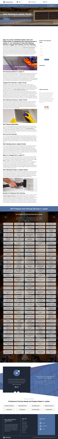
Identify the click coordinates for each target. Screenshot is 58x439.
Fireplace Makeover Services (30, 347)
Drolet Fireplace (8, 312)
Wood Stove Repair (30, 339)
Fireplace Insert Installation (8, 321)
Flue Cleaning (24, 429)
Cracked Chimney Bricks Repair (51, 279)
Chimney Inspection (25, 426)
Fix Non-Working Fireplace (18, 235)
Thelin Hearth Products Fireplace (18, 316)
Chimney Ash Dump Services (30, 250)
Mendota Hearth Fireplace (29, 308)
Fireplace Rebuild (8, 258)
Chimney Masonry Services (19, 254)
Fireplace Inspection (30, 243)
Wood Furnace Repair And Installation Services (29, 262)
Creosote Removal (35, 409)
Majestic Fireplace (40, 300)
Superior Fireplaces (8, 296)
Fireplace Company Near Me (8, 340)
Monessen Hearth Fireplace (19, 312)
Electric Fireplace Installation (18, 262)
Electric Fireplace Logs (19, 275)
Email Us (45, 2)
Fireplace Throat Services (8, 275)
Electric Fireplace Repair (40, 258)
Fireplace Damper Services (40, 271)
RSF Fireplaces (8, 300)
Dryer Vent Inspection (51, 324)
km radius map (46, 76)
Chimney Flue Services (51, 246)
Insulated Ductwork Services (51, 347)
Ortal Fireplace (40, 308)
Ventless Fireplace (29, 343)
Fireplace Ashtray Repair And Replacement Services (51, 266)
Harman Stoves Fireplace (19, 304)
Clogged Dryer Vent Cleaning (8, 328)
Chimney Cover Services (40, 246)
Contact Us (22, 5)
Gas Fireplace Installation (8, 262)
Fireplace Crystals (19, 292)
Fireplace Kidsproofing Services (40, 321)
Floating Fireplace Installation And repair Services (40, 352)
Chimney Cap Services (19, 246)
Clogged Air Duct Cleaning (18, 328)
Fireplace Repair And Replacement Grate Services (19, 271)
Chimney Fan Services (51, 250)
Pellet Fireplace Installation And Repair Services (40, 292)
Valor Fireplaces (19, 296)
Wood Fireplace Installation (51, 258)
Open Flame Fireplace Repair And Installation (8, 347)
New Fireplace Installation (51, 230)
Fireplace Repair (29, 230)
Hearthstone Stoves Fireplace (51, 312)
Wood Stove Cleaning (51, 339)
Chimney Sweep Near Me (29, 336)
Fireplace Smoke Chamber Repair (29, 239)
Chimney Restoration (8, 243)
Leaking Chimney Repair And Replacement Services (19, 280)
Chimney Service (24, 423)
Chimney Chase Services (29, 246)
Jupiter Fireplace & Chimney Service (43, 437)
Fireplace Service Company (29, 328)
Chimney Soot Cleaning (8, 230)
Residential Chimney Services (40, 275)
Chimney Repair (49, 409)
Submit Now (47, 59)
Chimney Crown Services (8, 246)
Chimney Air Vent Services (8, 292)
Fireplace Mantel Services (51, 352)
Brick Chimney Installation (51, 235)
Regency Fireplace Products (51, 292)
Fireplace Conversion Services (40, 344)
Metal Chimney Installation (8, 239)
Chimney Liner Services (8, 250)
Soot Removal (22, 409)
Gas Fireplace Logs (35, 405)
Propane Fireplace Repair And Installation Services (8, 266)
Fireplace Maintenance (19, 339)
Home (4, 5)
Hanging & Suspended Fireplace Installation (51, 344)
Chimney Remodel (40, 347)
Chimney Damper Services (19, 250)
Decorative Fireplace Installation (51, 332)
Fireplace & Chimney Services (13, 5)
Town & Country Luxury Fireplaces (29, 296)
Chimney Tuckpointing (51, 239)
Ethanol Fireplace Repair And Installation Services (40, 262)
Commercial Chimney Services (30, 275)
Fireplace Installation (40, 230)
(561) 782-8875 (51, 5)
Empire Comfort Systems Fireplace (8, 316)
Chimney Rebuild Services (18, 321)
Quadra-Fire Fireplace (51, 304)
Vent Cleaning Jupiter (8, 25)
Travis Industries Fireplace (40, 312)
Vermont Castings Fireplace (51, 300)
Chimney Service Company (40, 328)
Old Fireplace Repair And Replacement (40, 243)
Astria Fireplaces (51, 296)
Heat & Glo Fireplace (8, 304)
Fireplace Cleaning (24, 427)
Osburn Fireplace (29, 304)
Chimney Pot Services (40, 250)
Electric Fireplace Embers (40, 288)
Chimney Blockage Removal (19, 243)
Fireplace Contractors (51, 254)
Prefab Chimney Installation (29, 321)
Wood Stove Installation (40, 339)
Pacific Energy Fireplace (18, 308)
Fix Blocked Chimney (8, 279)
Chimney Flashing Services (8, 254)
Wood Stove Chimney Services (8, 344)
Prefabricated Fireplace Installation (51, 262)
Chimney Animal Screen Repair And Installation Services (40, 235)
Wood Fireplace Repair (19, 258)
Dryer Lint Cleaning (30, 324)
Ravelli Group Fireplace (29, 316)
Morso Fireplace (29, 312)
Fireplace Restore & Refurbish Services (19, 352)
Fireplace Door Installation (29, 266)
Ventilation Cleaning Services (19, 347)
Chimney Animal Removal (40, 316)
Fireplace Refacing (40, 239)
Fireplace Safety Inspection (40, 332)
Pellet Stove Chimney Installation (30, 288)
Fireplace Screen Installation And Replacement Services (51, 316)
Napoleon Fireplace (30, 300)
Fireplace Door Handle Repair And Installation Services (40, 266)
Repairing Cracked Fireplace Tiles (29, 279)
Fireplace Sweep (29, 254)
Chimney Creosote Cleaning (19, 230)
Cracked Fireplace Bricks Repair (29, 352)
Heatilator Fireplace (19, 300)
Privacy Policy (24, 432)
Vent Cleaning (8, 324)
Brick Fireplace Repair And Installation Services (8, 352)
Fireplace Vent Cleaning (40, 254)
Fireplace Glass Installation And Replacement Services (19, 266)
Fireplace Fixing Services (19, 343)
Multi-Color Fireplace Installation (30, 292)
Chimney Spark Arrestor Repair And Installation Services (29, 235)
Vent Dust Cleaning (40, 324)
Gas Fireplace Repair (30, 258)
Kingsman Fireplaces (40, 296)
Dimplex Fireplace (40, 304)
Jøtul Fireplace (8, 308)
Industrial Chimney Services (51, 275)
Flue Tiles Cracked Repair (29, 284)
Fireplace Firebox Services (29, 271)
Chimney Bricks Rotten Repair (40, 279)
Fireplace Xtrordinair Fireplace (51, 308)
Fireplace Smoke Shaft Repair (19, 239)
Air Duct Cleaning (19, 324)
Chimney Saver (51, 243)
